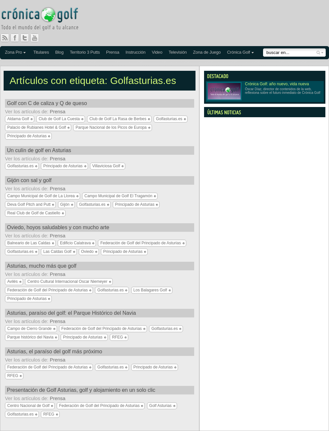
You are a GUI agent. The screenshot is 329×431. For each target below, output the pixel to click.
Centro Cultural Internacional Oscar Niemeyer (67, 281)
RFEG (117, 337)
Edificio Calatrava (75, 243)
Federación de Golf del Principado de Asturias (140, 243)
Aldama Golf (18, 119)
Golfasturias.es (169, 119)
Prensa (112, 52)
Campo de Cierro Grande (29, 328)
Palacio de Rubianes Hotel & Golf (36, 127)
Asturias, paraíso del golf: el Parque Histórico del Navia (71, 313)
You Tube (37, 38)
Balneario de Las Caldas (28, 243)
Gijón (65, 204)
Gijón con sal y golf (29, 180)
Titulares (41, 52)
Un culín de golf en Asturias (39, 150)
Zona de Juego (207, 52)
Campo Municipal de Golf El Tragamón (118, 196)
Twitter (27, 38)
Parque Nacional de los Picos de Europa (110, 127)
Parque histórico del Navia (30, 337)
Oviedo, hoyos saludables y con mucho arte (58, 227)
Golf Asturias (160, 405)
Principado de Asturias (26, 136)
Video (157, 52)
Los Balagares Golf (150, 290)
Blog (59, 52)
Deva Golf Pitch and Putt (28, 204)
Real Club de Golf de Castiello (33, 213)
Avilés (12, 281)
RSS (5, 38)
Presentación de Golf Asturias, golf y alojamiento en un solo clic (81, 390)
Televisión (177, 52)
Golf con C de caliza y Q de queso (47, 103)
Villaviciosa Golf (106, 166)
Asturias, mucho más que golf (41, 266)
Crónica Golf (238, 52)
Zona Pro (13, 52)
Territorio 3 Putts (85, 52)
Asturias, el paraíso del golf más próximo (54, 351)
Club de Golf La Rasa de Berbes (117, 119)
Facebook (17, 38)
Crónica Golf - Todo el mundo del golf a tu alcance (44, 20)
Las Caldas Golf (57, 251)
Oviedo (87, 251)
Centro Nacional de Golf (28, 405)
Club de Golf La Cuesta (59, 119)
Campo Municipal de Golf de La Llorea (41, 196)
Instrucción (136, 52)
